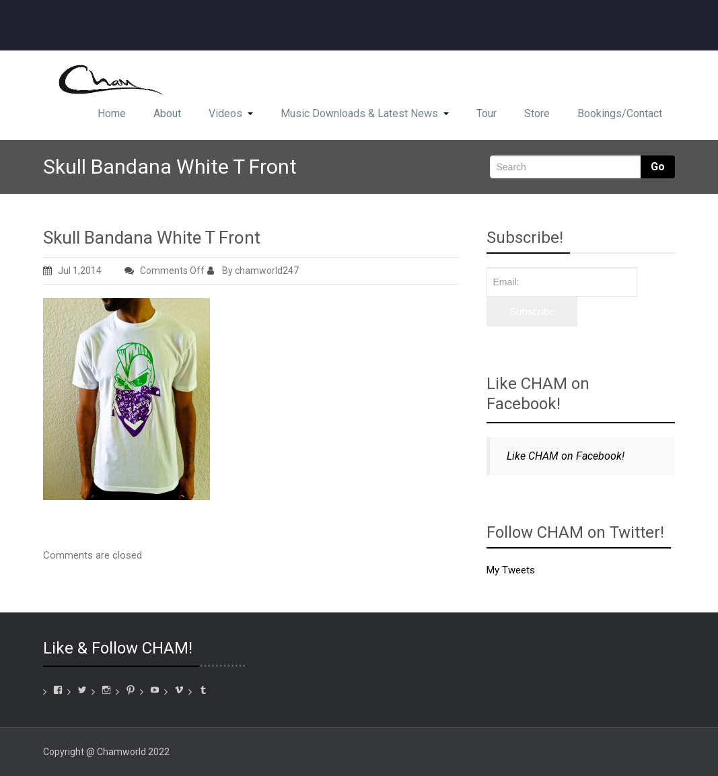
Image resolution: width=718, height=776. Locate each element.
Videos (231, 113)
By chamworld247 (253, 270)
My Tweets (511, 570)
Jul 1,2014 (72, 270)
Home (112, 113)
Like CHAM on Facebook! (538, 393)
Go (658, 166)
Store (537, 113)
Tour (486, 113)
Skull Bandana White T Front (151, 237)
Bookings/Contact (619, 113)
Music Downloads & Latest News (365, 113)
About (167, 113)
